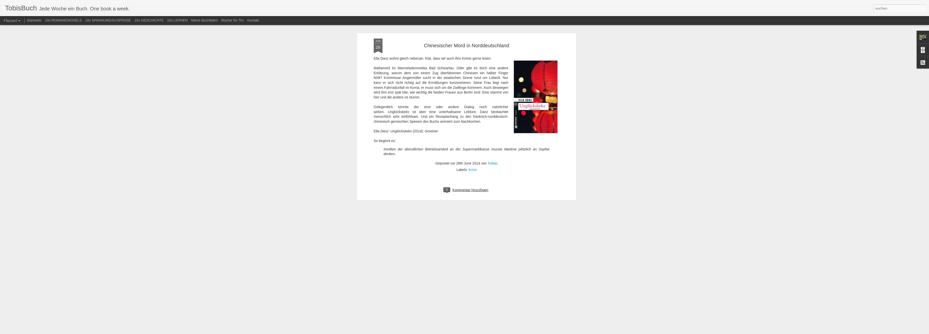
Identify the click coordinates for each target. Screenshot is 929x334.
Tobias (493, 74)
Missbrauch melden (500, 331)
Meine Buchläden (204, 20)
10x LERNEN (177, 20)
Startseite (34, 20)
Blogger (482, 331)
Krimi (473, 80)
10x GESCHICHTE (149, 20)
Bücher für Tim (232, 20)
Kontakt (253, 20)
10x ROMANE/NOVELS (63, 20)
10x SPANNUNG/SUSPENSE (108, 20)
